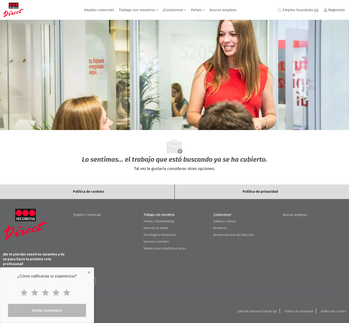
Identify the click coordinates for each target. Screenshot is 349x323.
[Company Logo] (14, 10)
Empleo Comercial (87, 215)
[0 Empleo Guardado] (298, 10)
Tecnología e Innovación (159, 235)
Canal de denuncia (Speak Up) (257, 311)
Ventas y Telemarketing (158, 221)
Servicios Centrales (156, 241)
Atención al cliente (155, 228)
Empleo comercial (99, 10)
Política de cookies (333, 311)
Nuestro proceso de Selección (233, 235)
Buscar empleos (223, 10)
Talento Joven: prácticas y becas (164, 248)
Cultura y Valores (224, 221)
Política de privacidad (299, 311)
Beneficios (220, 228)
